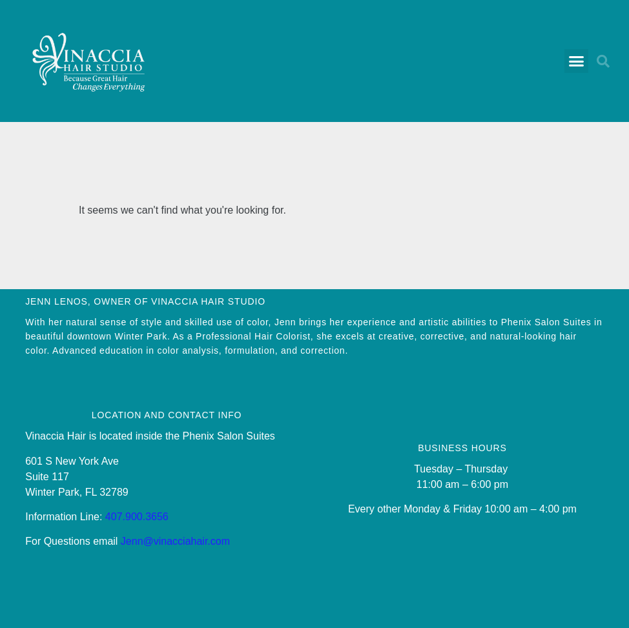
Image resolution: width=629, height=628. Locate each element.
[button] (576, 61)
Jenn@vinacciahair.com (175, 541)
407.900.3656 (137, 516)
